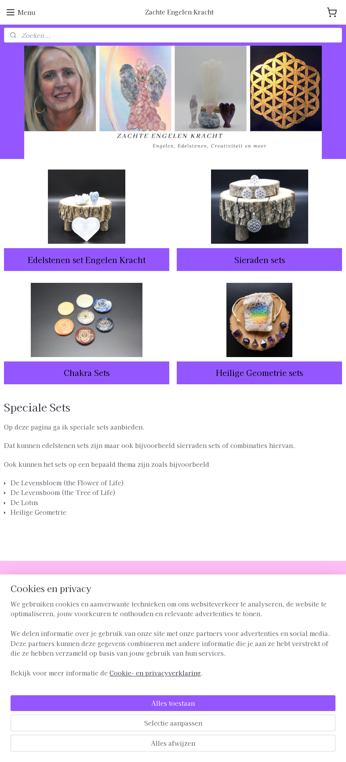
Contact (14, 628)
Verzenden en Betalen (33, 602)
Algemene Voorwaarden (36, 594)
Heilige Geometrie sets (259, 372)
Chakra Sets (86, 372)
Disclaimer (18, 644)
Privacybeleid (22, 636)
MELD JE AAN (252, 644)
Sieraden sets (259, 259)
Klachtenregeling (26, 619)
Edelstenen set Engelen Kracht (87, 259)
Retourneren (20, 610)
